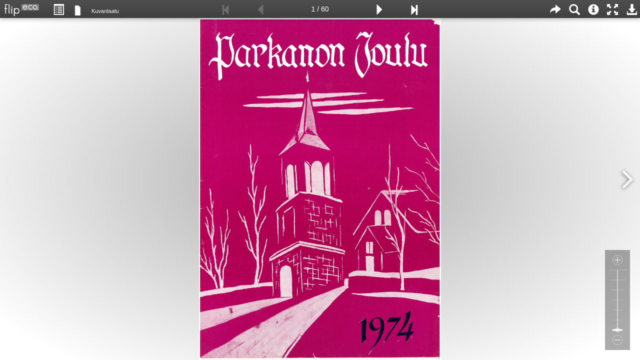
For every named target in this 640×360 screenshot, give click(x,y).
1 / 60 (319, 9)
